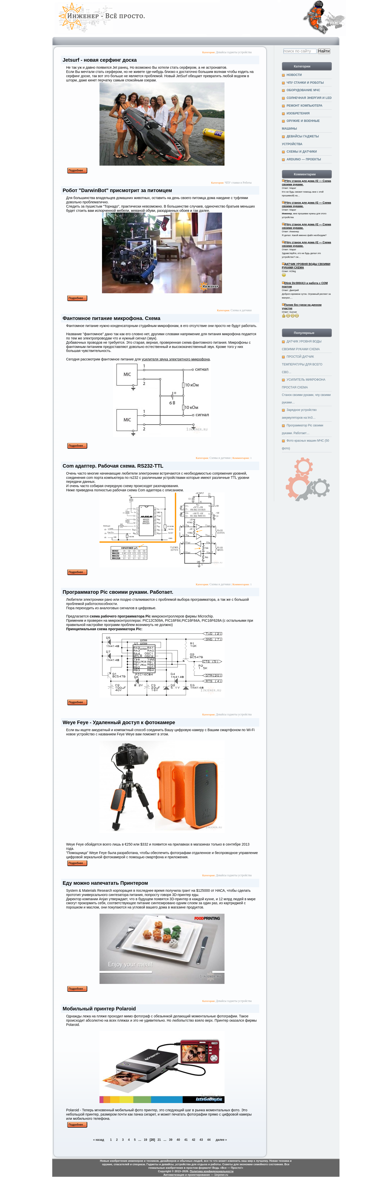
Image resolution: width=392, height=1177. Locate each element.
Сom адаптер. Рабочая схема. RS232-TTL (113, 466)
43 (201, 1140)
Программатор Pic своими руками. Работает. (118, 592)
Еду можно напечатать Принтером (105, 883)
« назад (98, 1140)
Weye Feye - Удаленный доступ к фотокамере (119, 722)
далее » (221, 1140)
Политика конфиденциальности (212, 1171)
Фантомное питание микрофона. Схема (111, 318)
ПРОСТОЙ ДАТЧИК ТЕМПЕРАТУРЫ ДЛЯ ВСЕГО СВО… (302, 364)
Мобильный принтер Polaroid (99, 1008)
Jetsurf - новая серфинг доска (100, 60)
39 (170, 1140)
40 (178, 1140)
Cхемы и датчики (241, 310)
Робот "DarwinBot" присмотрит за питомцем (117, 190)
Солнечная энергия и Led (309, 98)
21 (159, 1140)
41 (186, 1140)
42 (193, 1140)
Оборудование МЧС (303, 90)
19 (145, 1140)
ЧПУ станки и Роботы (238, 182)
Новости (294, 75)
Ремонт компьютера (304, 105)
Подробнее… (77, 170)
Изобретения (298, 113)
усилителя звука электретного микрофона (176, 359)
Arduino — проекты (304, 159)
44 (208, 1140)
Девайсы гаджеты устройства (234, 52)
